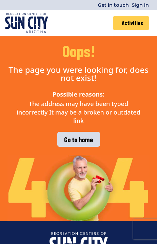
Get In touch (113, 5)
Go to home (78, 140)
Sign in (140, 5)
